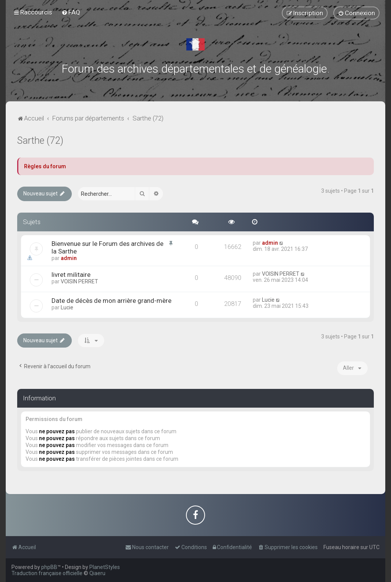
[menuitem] (71, 12)
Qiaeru (97, 573)
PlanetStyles (104, 567)
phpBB (49, 567)
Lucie (67, 307)
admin (69, 258)
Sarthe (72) (40, 140)
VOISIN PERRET (79, 281)
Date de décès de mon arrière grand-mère (111, 300)
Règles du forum (45, 166)
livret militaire (71, 274)
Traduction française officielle (46, 573)
